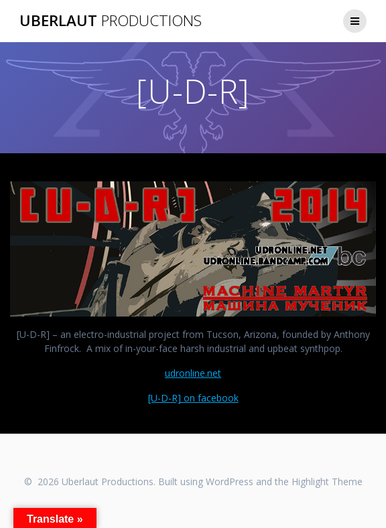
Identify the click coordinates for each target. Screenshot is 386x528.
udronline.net (193, 373)
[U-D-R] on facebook (193, 397)
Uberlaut (110, 20)
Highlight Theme (327, 481)
